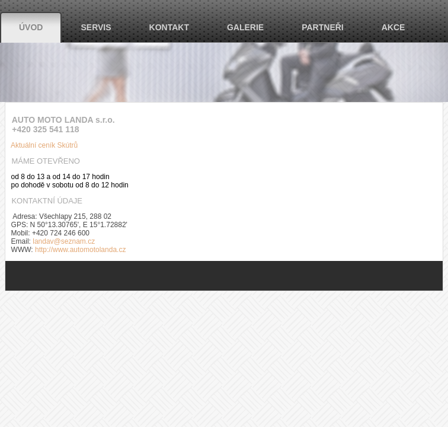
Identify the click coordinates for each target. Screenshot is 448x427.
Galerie (245, 27)
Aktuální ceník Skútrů (41, 145)
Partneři (323, 27)
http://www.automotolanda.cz (80, 250)
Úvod (31, 27)
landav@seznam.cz (64, 241)
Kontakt (169, 27)
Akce (393, 27)
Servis (96, 27)
